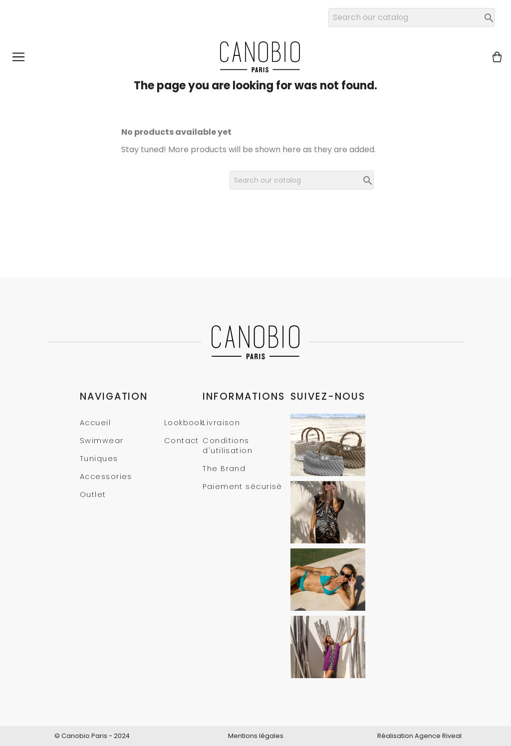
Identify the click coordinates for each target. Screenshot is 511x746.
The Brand (224, 469)
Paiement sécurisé (242, 487)
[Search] (411, 17)
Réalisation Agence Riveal (419, 736)
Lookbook (184, 423)
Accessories (106, 477)
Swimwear (102, 441)
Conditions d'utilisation (228, 446)
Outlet (93, 494)
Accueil (95, 423)
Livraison (221, 423)
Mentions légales (255, 736)
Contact (181, 441)
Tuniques (99, 459)
